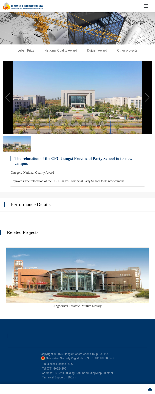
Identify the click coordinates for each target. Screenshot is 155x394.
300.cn (72, 377)
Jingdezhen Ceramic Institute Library (77, 306)
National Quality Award (60, 50)
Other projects (127, 50)
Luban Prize (26, 50)
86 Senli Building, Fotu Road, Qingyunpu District (83, 373)
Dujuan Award (97, 50)
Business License (55, 363)
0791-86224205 (56, 368)
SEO (70, 363)
